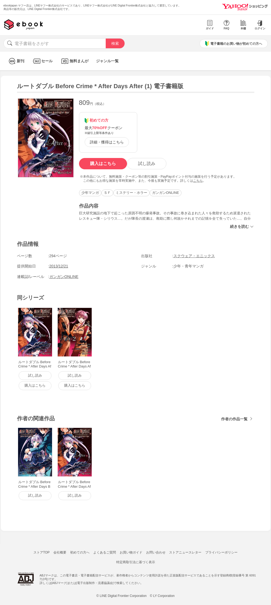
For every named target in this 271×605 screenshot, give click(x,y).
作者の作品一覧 (234, 419)
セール (42, 61)
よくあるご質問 (104, 552)
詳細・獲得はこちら (107, 142)
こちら (198, 181)
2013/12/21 (58, 266)
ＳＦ (107, 193)
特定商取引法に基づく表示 (135, 562)
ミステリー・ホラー (131, 193)
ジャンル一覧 (107, 61)
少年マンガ (90, 193)
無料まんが (74, 61)
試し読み (146, 163)
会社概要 (59, 552)
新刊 (15, 61)
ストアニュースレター (185, 552)
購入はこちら (103, 163)
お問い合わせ (156, 552)
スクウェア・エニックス (194, 256)
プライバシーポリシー (221, 552)
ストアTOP (41, 552)
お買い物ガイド (131, 552)
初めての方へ (80, 552)
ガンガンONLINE (165, 193)
